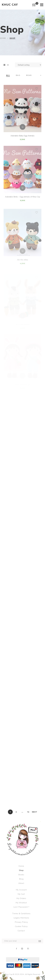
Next (34, 812)
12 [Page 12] (28, 812)
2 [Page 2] (16, 812)
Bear (29, 75)
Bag (18, 75)
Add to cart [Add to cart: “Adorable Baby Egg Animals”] (22, 134)
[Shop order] (28, 65)
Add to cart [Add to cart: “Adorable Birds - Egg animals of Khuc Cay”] (22, 196)
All (8, 75)
